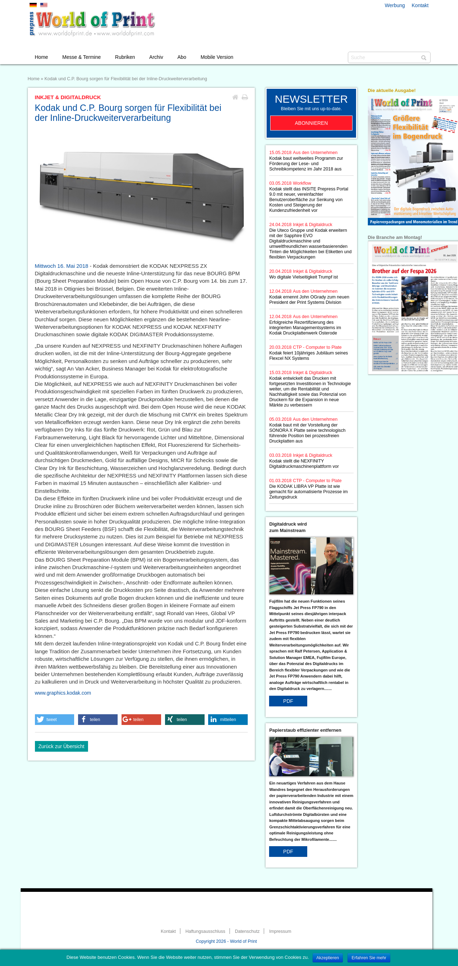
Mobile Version (217, 57)
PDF (288, 701)
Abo (181, 57)
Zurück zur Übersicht (61, 746)
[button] (54, 719)
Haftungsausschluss (205, 931)
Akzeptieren (328, 957)
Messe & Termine (81, 57)
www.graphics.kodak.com (63, 693)
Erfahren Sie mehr (368, 957)
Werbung (395, 5)
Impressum (280, 931)
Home (41, 57)
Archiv (156, 57)
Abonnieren (311, 123)
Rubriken (125, 57)
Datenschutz (247, 931)
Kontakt (420, 5)
